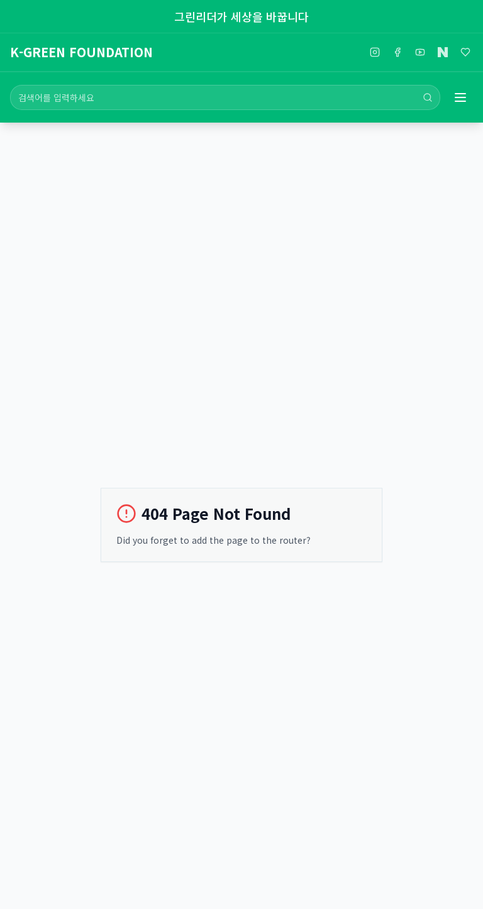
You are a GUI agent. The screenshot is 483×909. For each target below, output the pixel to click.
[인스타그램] (374, 52)
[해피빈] (465, 52)
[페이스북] (397, 52)
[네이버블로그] (442, 52)
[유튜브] (420, 52)
